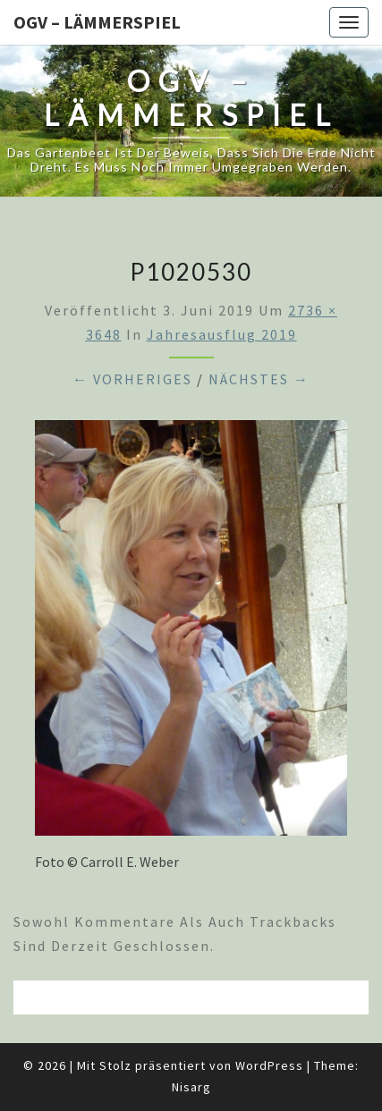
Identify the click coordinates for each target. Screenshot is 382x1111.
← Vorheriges (132, 379)
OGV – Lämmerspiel (97, 22)
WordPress (269, 1065)
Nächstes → (259, 379)
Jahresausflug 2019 (222, 334)
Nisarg (191, 1087)
